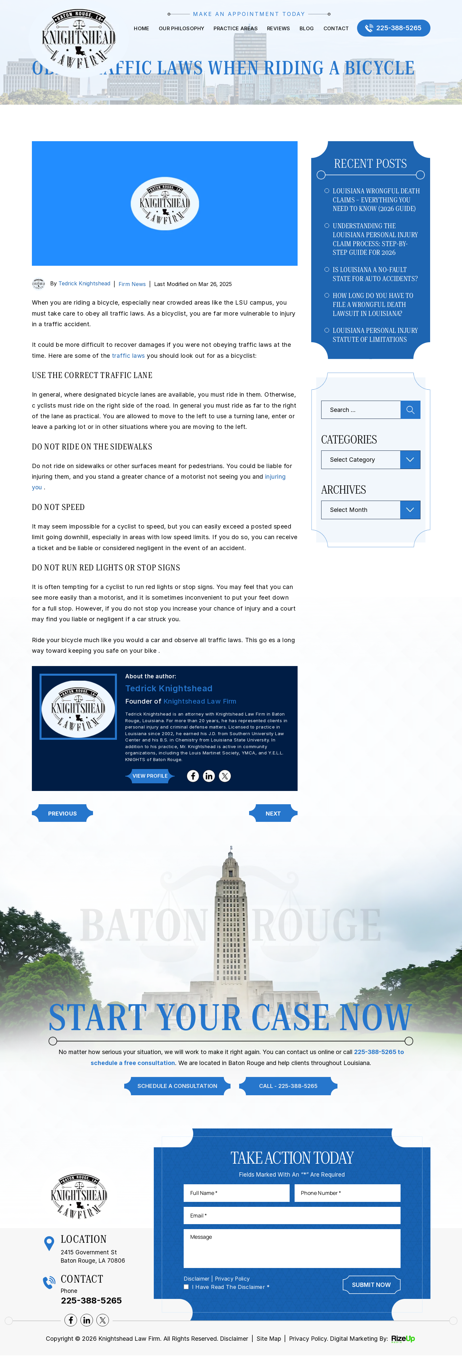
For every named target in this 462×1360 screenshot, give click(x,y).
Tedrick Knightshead (84, 283)
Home (138, 29)
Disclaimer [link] (232, 1342)
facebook (193, 776)
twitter (225, 776)
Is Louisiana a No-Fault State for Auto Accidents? (375, 275)
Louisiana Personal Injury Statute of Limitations (375, 337)
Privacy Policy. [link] (309, 1342)
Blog (303, 29)
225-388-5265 (397, 29)
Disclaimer (197, 1282)
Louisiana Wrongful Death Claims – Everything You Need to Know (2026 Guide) (376, 200)
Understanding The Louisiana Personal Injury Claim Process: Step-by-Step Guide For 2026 (375, 240)
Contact (333, 29)
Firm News (132, 284)
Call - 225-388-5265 (289, 1087)
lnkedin (209, 776)
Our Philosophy (178, 29)
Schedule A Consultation (175, 1087)
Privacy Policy (235, 1282)
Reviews (275, 29)
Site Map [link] (268, 1342)
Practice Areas (233, 29)
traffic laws (129, 355)
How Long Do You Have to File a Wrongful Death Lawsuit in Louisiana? (373, 307)
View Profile (150, 776)
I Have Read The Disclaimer (231, 1291)
